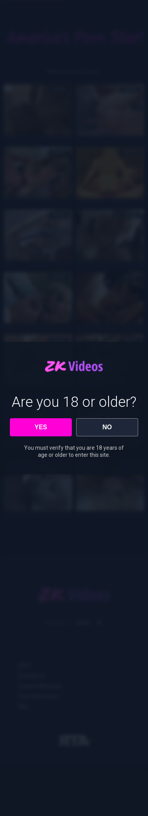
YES (40, 427)
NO (107, 427)
